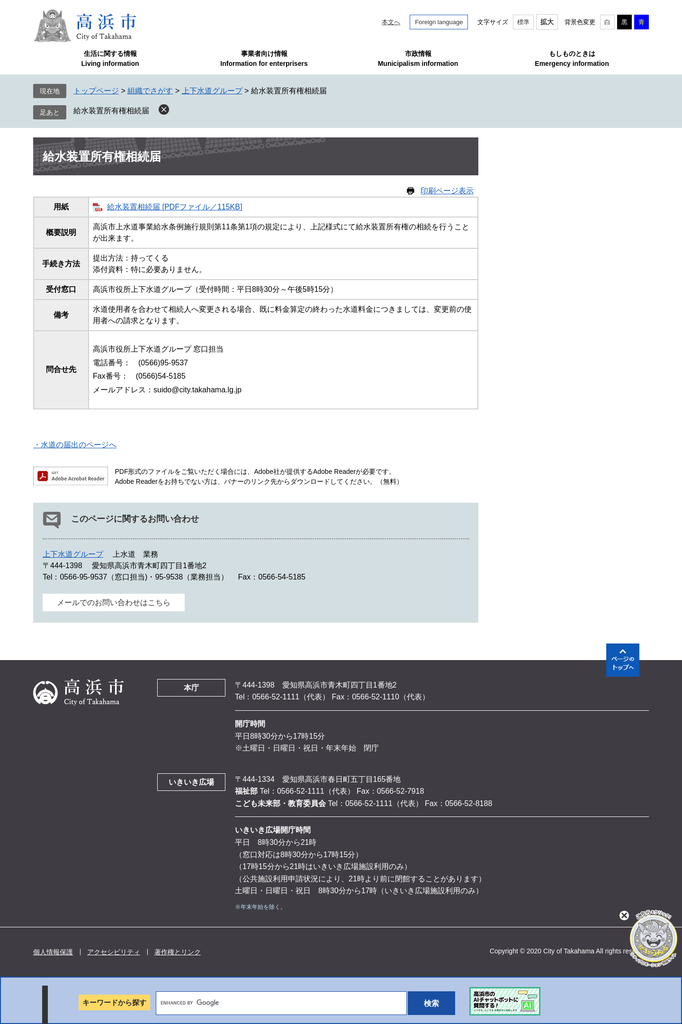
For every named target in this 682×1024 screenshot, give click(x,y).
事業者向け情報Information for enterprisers (263, 58)
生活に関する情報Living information (110, 58)
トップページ (96, 91)
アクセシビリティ (113, 952)
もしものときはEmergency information (572, 58)
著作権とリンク (177, 952)
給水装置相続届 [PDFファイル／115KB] (174, 207)
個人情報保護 (53, 952)
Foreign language (439, 22)
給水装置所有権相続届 (111, 111)
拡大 (547, 22)
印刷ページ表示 (447, 191)
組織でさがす (150, 91)
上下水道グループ (212, 91)
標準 (523, 22)
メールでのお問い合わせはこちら (113, 602)
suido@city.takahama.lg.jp (197, 390)
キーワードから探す (114, 1002)
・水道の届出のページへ (75, 445)
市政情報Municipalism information (418, 58)
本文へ (391, 22)
